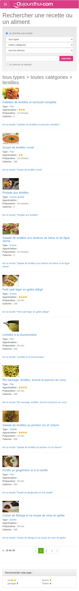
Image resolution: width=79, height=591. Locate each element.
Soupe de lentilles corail (18, 147)
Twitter (47, 583)
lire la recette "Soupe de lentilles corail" (22, 169)
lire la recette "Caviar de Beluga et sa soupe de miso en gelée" (34, 537)
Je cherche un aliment (19, 64)
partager (13, 583)
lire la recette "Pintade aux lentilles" (20, 215)
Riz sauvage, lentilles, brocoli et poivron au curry (34, 380)
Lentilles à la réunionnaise (19, 334)
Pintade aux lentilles (15, 192)
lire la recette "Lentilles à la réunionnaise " (23, 357)
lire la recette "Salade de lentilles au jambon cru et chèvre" (32, 447)
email (12, 580)
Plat (12, 106)
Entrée (13, 245)
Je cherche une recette (19, 33)
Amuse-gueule (17, 197)
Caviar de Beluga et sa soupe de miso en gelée (33, 515)
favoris (47, 580)
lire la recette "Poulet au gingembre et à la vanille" (27, 492)
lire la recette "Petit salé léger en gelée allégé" (25, 311)
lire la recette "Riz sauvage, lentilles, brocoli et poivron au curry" (34, 402)
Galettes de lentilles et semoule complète (29, 102)
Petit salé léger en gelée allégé (22, 289)
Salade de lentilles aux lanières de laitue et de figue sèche (36, 239)
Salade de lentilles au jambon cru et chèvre (30, 425)
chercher (66, 58)
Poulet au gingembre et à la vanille (25, 470)
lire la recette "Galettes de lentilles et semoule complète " (31, 124)
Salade (13, 429)
